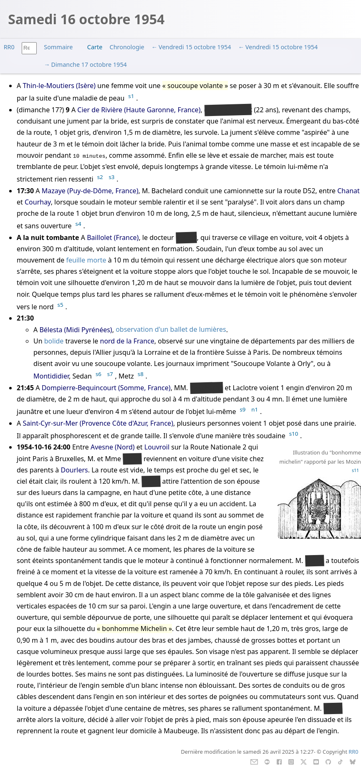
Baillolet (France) (113, 237)
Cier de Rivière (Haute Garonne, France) (138, 109)
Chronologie (127, 47)
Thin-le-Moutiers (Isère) (59, 85)
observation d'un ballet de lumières (171, 329)
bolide (54, 341)
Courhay (38, 202)
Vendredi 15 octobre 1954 (195, 47)
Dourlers (74, 470)
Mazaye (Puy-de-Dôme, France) (90, 190)
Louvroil (156, 447)
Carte (94, 47)
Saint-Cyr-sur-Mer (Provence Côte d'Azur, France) (98, 423)
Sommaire (58, 47)
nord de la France (127, 341)
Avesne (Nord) (113, 447)
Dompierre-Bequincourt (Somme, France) (106, 387)
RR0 (9, 47)
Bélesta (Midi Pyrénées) (75, 329)
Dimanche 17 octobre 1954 (89, 64)
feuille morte (86, 260)
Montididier (51, 376)
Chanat (348, 190)
